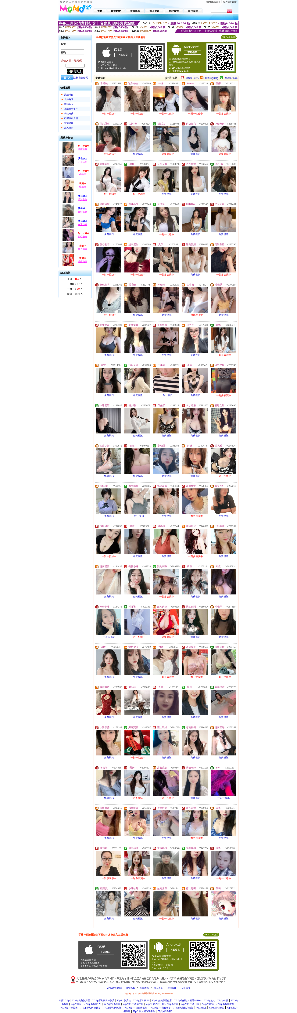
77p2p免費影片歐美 (183, 1007)
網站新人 (68, 104)
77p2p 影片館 (124, 1000)
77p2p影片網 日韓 (190, 1004)
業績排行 (68, 94)
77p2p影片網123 (92, 1004)
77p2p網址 (76, 1004)
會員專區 (144, 988)
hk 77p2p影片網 (170, 1004)
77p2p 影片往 (153, 1004)
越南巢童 (82, 149)
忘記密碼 (83, 77)
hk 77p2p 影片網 (112, 1004)
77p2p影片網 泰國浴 (90, 1007)
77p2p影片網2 (164, 1011)
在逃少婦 (82, 224)
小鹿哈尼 (82, 162)
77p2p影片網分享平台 (144, 1011)
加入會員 (158, 988)
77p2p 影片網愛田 (68, 1007)
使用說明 (172, 988)
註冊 (75, 77)
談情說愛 (68, 123)
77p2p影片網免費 (112, 1007)
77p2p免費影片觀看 (162, 1000)
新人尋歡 (82, 249)
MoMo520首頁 (213, 2)
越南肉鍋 (82, 261)
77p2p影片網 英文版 (133, 1004)
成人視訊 (68, 127)
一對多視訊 (109, 636)
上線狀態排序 (71, 109)
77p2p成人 (209, 1000)
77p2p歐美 (222, 1000)
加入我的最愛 (230, 2)
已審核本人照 (71, 118)
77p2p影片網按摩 (225, 1004)
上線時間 (68, 99)
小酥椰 (82, 174)
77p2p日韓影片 (216, 1007)
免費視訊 (138, 153)
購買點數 (130, 988)
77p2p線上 (200, 1007)
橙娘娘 (82, 186)
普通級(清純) (231, 78)
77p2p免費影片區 (81, 1000)
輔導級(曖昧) (211, 78)
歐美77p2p (64, 1000)
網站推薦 (68, 113)
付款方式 (185, 988)
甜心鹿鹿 (82, 236)
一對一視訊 (167, 395)
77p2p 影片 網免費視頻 (135, 1007)
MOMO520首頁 (114, 988)
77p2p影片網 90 (141, 1000)
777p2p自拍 (208, 1004)
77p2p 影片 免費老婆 (160, 1007)
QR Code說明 (229, 37)
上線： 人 (74, 279)
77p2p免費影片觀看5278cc (188, 1000)
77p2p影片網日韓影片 (103, 1000)
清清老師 (82, 199)
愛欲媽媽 (82, 212)
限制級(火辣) (192, 78)
